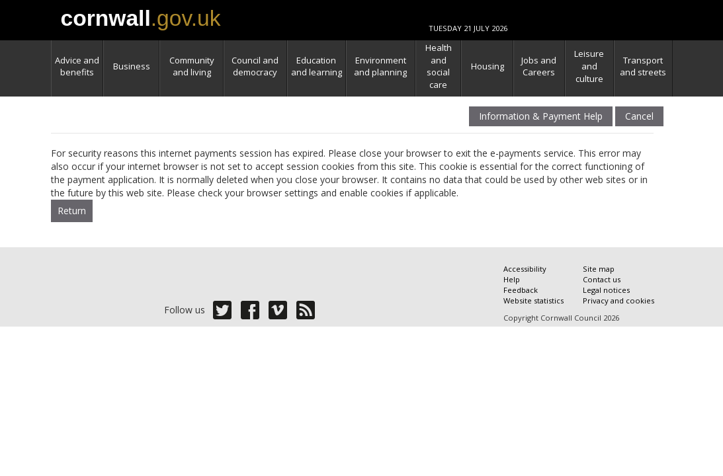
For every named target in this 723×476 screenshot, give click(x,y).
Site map (599, 269)
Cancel (639, 116)
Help (511, 279)
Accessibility (524, 269)
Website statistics (533, 300)
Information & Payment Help (541, 116)
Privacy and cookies (618, 300)
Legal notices (606, 290)
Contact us (601, 279)
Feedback (520, 290)
